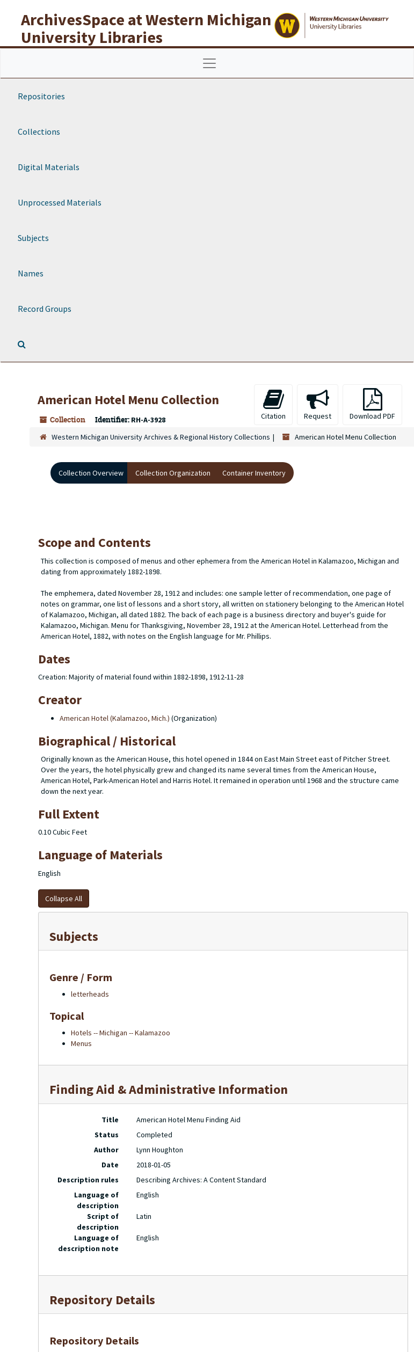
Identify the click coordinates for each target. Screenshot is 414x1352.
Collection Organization (172, 473)
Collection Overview (91, 473)
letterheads (90, 994)
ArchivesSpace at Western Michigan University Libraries (146, 28)
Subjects (33, 237)
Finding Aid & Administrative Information (168, 1089)
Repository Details (102, 1299)
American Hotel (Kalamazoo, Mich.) (115, 718)
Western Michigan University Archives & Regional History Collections (161, 437)
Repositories (41, 96)
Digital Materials (48, 167)
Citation (273, 404)
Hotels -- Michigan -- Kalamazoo (120, 1032)
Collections (39, 131)
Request (317, 404)
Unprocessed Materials (59, 202)
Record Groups (44, 308)
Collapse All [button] (63, 898)
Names (30, 273)
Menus (81, 1043)
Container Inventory (254, 473)
